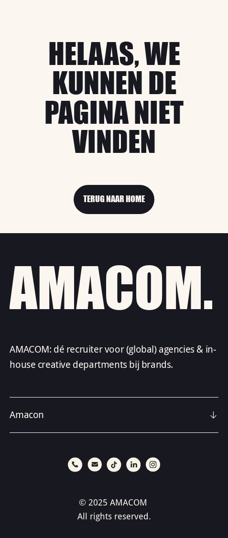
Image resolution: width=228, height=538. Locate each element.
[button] (114, 415)
